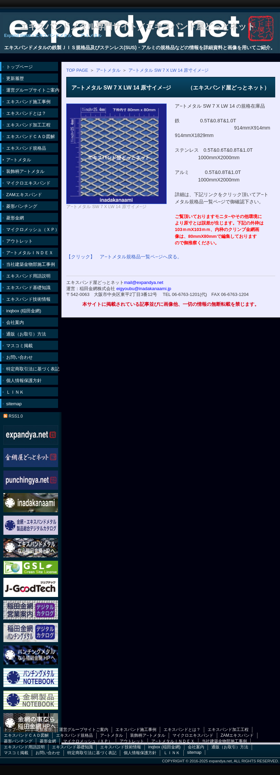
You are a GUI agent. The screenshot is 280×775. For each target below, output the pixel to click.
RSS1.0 (13, 416)
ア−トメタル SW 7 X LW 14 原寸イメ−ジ (168, 70)
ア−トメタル (108, 70)
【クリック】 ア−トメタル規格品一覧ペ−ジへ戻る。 (124, 256)
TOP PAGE (77, 70)
